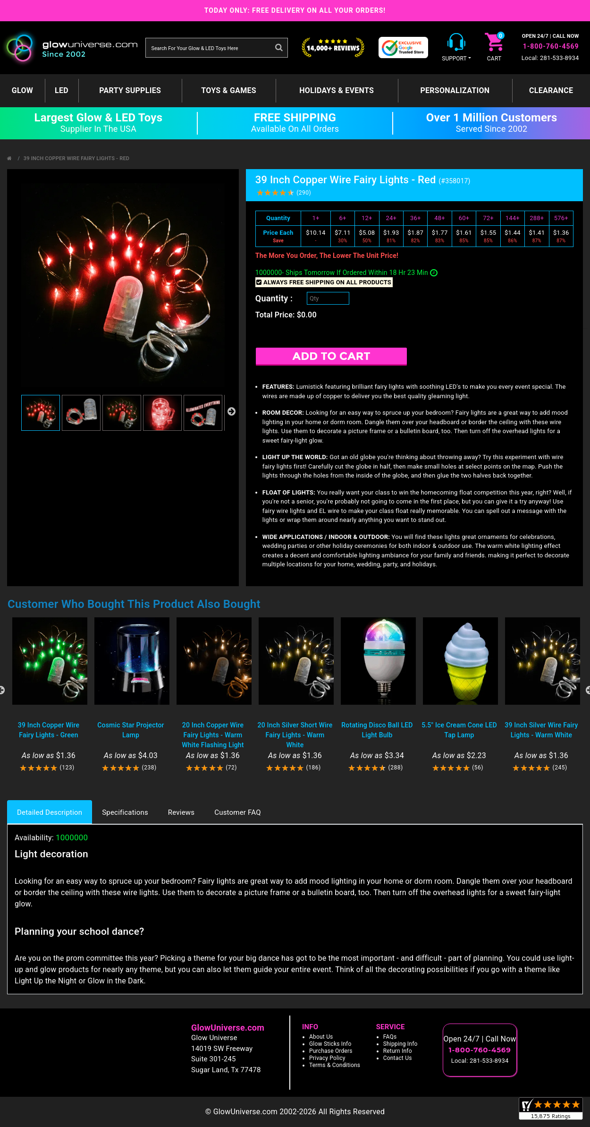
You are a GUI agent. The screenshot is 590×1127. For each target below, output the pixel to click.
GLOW (22, 90)
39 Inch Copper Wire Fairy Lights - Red (76, 158)
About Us (321, 1036)
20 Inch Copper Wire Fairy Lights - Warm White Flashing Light (213, 735)
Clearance (551, 90)
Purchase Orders (331, 1051)
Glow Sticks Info (330, 1044)
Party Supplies (130, 90)
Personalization (454, 90)
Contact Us (397, 1058)
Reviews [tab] (181, 812)
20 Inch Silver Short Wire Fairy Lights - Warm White (295, 735)
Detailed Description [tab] (49, 812)
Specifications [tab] (125, 812)
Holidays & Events (336, 90)
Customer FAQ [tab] (237, 812)
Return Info (397, 1051)
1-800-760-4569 (551, 46)
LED (61, 90)
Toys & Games (228, 90)
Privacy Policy (327, 1058)
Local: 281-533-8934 (550, 57)
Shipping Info (400, 1044)
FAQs (390, 1036)
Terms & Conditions (334, 1065)
